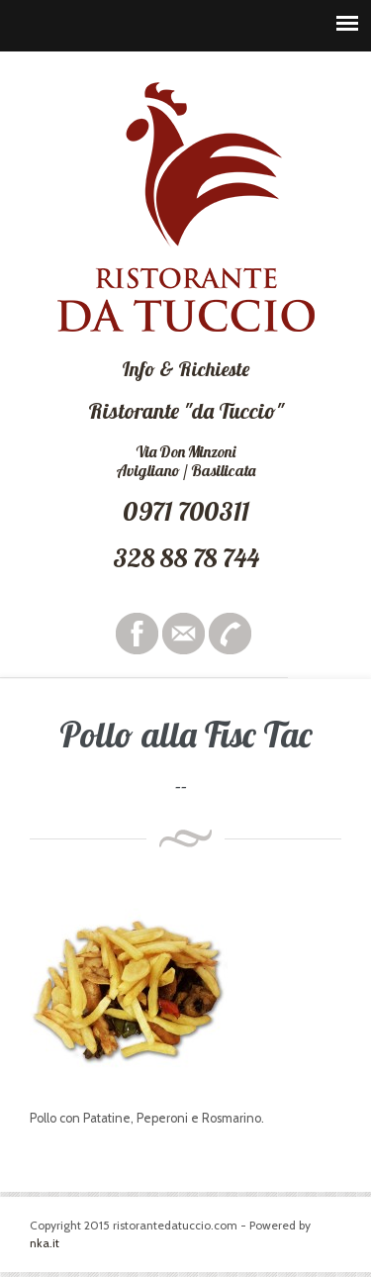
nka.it (44, 1242)
